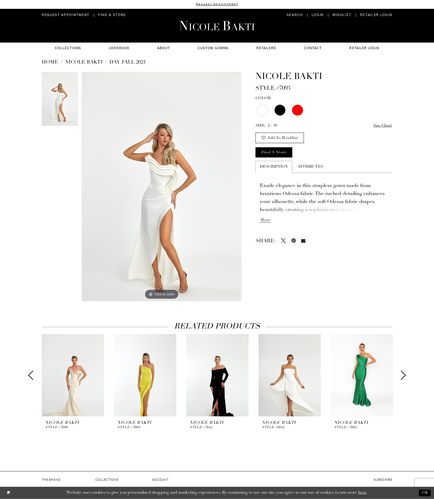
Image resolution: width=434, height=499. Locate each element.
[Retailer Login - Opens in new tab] (376, 15)
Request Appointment (217, 4)
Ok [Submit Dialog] (425, 493)
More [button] (265, 220)
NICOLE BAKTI (83, 62)
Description (274, 167)
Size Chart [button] (382, 126)
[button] (317, 15)
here (362, 493)
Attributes (310, 167)
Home (50, 62)
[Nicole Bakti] (217, 25)
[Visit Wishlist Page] (342, 15)
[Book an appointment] (65, 15)
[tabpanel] (60, 101)
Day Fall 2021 (127, 62)
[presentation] (73, 375)
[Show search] (294, 15)
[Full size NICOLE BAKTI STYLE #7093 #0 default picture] (161, 186)
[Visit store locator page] (112, 15)
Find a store (273, 152)
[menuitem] (65, 15)
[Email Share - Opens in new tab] (303, 241)
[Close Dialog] (8, 493)
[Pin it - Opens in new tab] (293, 240)
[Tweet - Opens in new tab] (283, 240)
